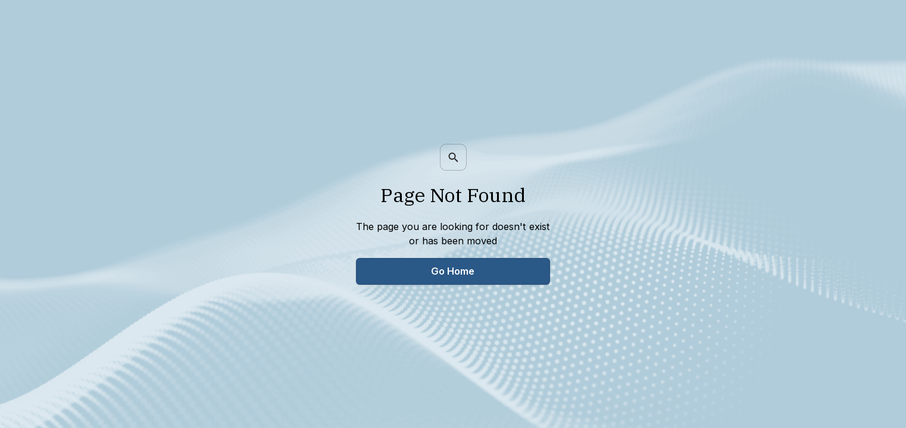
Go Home (452, 271)
